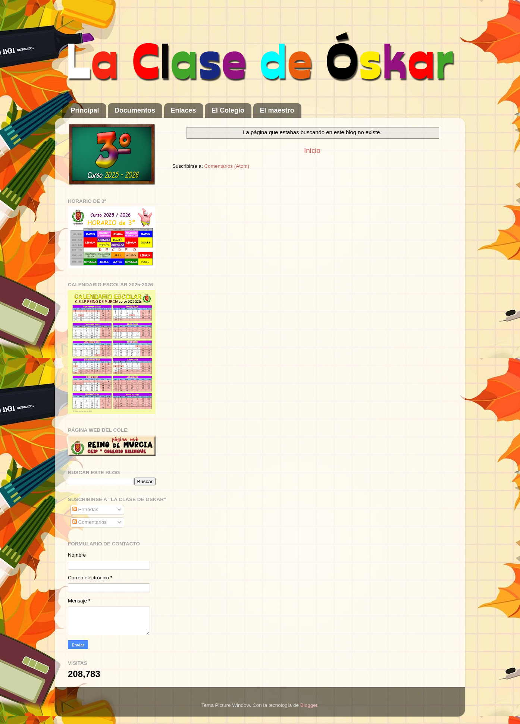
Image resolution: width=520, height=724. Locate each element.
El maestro (277, 110)
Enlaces (183, 110)
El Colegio (228, 110)
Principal (85, 110)
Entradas (85, 509)
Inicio (312, 150)
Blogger (308, 705)
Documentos (135, 110)
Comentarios (89, 522)
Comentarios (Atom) (227, 166)
